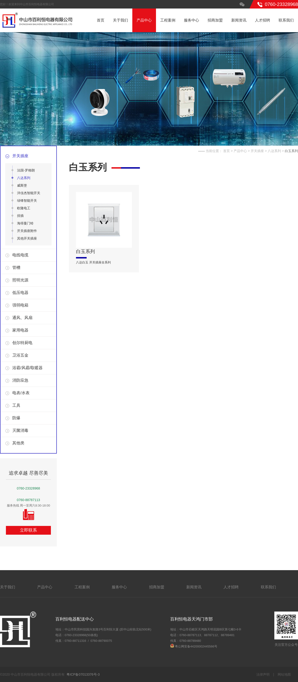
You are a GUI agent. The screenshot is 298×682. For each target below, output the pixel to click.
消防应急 (20, 380)
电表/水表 (21, 393)
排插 (20, 216)
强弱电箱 (20, 305)
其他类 (18, 443)
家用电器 (20, 330)
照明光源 (20, 280)
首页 (100, 20)
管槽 (16, 267)
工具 (16, 405)
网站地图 (284, 674)
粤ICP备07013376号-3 (83, 674)
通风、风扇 (22, 317)
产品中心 (144, 20)
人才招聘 (262, 20)
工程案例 (167, 20)
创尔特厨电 (22, 343)
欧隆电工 (23, 208)
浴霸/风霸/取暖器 (27, 368)
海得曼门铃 (25, 223)
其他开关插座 (27, 238)
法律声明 (263, 674)
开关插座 (20, 156)
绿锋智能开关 (27, 200)
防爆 (16, 418)
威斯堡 (22, 185)
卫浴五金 (20, 355)
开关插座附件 (27, 231)
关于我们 (120, 20)
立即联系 (28, 530)
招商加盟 (215, 20)
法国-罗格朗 (26, 170)
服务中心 (191, 20)
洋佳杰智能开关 (28, 193)
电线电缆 (20, 255)
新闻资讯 (238, 20)
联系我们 (286, 20)
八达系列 (23, 178)
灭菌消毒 (20, 430)
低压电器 (20, 292)
